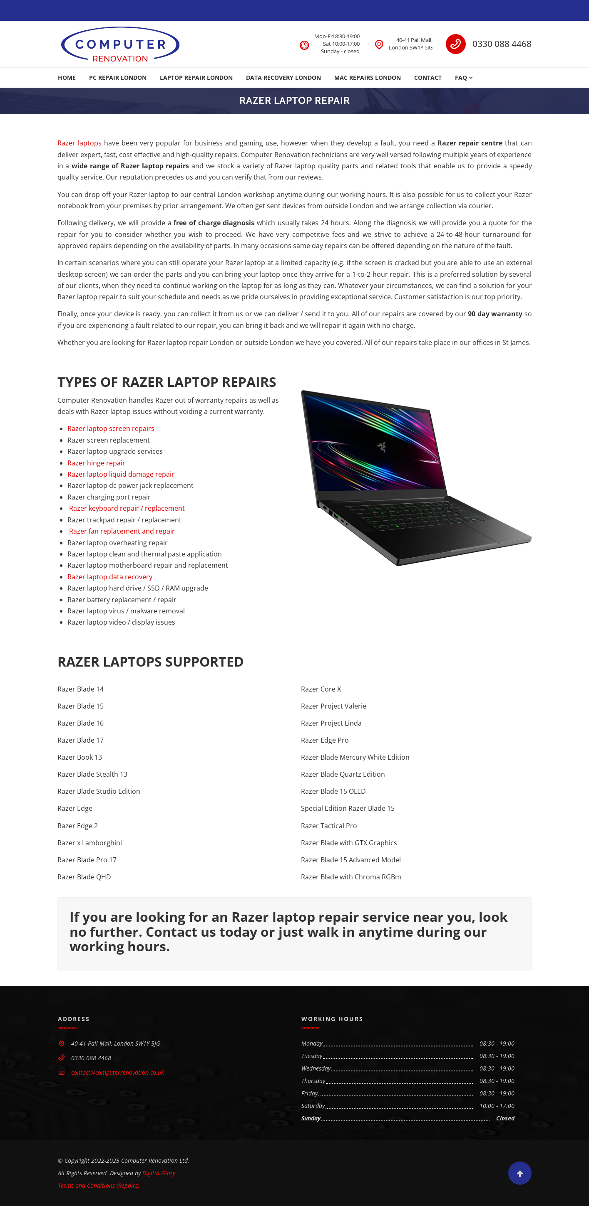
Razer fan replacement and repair (121, 531)
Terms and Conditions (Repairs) (98, 1185)
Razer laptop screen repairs (110, 428)
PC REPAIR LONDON (118, 77)
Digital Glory (158, 1173)
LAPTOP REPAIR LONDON (196, 77)
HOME (67, 77)
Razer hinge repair (96, 463)
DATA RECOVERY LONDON (283, 77)
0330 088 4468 (502, 43)
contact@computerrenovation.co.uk (117, 1072)
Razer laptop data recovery (109, 576)
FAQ (461, 77)
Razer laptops (79, 143)
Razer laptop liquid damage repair (120, 474)
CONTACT (428, 77)
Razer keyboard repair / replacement (126, 508)
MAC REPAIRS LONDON (367, 77)
